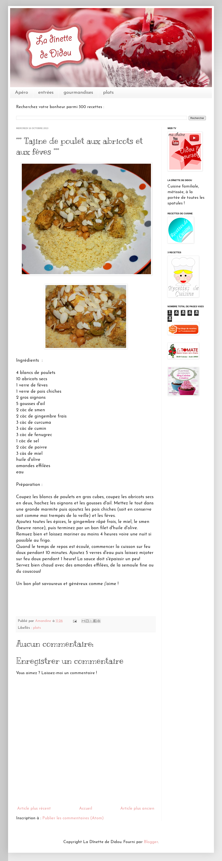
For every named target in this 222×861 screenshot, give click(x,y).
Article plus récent (34, 809)
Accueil (85, 809)
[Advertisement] (86, 785)
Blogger (151, 842)
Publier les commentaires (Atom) (73, 818)
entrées (45, 92)
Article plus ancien (137, 809)
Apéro (21, 92)
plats (108, 92)
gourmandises (78, 92)
